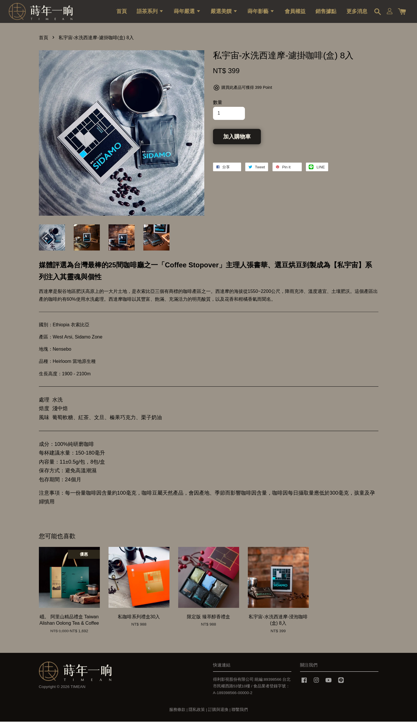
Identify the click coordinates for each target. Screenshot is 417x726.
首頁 (121, 13)
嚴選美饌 (224, 13)
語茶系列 (150, 13)
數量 (217, 106)
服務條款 (177, 714)
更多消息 (356, 13)
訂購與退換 (218, 714)
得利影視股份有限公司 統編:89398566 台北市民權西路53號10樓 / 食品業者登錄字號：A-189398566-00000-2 (252, 690)
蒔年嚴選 (187, 13)
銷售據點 (325, 13)
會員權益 (295, 13)
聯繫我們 (240, 714)
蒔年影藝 (261, 13)
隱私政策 (197, 714)
